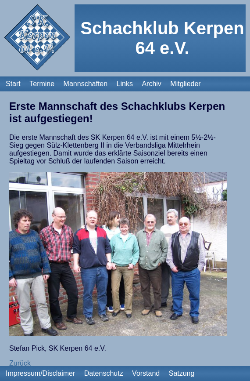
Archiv (151, 83)
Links (125, 83)
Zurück (20, 363)
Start (13, 83)
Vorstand (146, 373)
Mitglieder (185, 83)
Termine (41, 83)
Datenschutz (103, 373)
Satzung (182, 373)
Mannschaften (86, 83)
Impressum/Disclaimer (40, 373)
